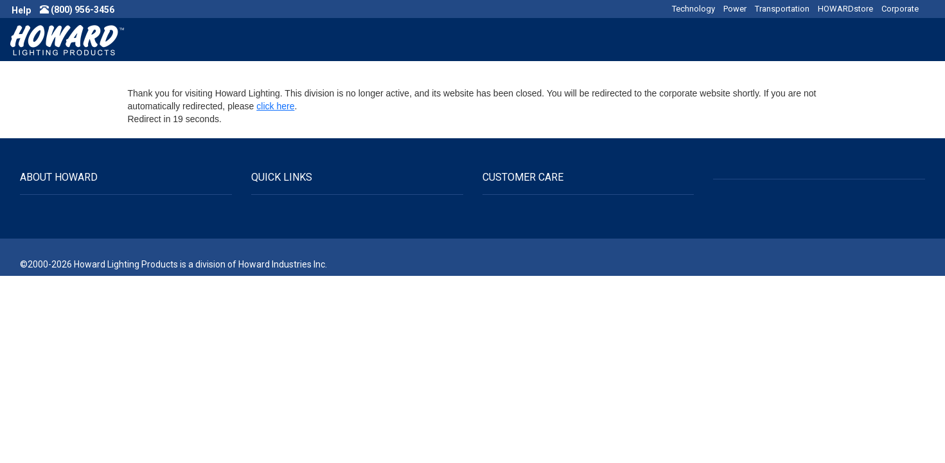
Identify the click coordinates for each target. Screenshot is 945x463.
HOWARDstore (845, 9)
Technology (693, 9)
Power (734, 9)
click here (275, 106)
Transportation (782, 9)
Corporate (900, 9)
